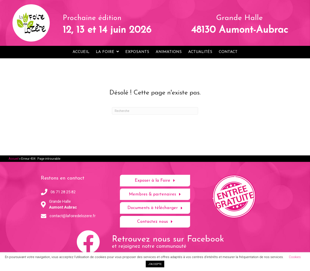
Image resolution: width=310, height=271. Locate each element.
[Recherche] (155, 110)
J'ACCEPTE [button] (155, 264)
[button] (155, 180)
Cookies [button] (295, 257)
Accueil (14, 158)
